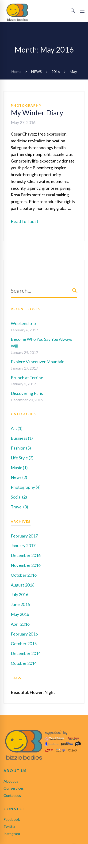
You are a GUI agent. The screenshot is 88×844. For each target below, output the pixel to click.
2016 (55, 71)
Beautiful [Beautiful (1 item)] (19, 692)
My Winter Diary (37, 112)
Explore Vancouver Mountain (38, 361)
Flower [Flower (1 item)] (36, 692)
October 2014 (24, 663)
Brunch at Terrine (27, 377)
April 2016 (20, 624)
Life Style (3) (22, 457)
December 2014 (26, 653)
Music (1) (19, 467)
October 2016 (24, 575)
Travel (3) (19, 506)
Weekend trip (23, 323)
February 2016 (24, 633)
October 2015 (24, 643)
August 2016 (22, 584)
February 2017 (24, 535)
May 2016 (20, 614)
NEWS (36, 71)
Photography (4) (26, 487)
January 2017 (23, 545)
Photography (26, 105)
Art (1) (17, 428)
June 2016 (20, 604)
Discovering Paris (27, 393)
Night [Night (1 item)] (49, 692)
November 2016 (26, 565)
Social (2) (19, 497)
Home (16, 71)
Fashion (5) (21, 447)
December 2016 (26, 555)
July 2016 (19, 594)
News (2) (19, 477)
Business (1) (22, 438)
